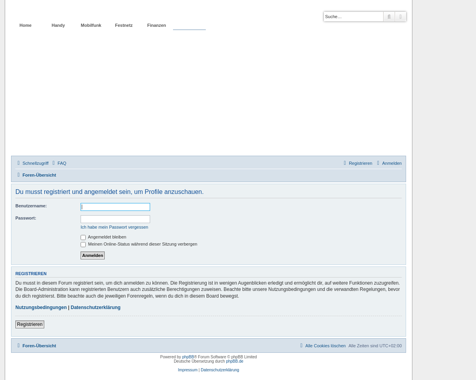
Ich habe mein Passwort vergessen (114, 227)
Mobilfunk (91, 25)
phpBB (188, 357)
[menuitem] (58, 163)
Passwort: (25, 218)
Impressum (188, 370)
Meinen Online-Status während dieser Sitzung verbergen (139, 244)
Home (25, 25)
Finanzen (156, 25)
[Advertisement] (208, 96)
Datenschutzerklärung (95, 307)
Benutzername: (31, 205)
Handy (58, 25)
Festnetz (124, 25)
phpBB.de (234, 361)
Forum (189, 25)
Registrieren (30, 324)
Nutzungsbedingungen (41, 307)
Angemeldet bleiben (103, 237)
